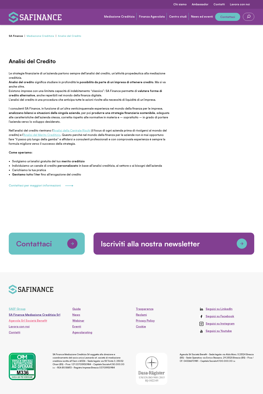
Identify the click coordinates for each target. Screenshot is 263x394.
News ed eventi (202, 16)
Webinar (78, 320)
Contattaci (227, 17)
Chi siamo (180, 4)
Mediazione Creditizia (119, 16)
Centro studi (178, 16)
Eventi (76, 326)
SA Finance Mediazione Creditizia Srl (34, 315)
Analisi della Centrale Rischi (71, 130)
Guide (76, 309)
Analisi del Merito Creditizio (41, 135)
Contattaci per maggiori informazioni (41, 186)
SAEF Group (17, 309)
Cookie (141, 326)
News (76, 315)
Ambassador (200, 4)
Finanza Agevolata (152, 16)
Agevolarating (82, 332)
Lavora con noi (240, 4)
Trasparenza (144, 309)
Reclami (141, 315)
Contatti (219, 4)
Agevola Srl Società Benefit (28, 320)
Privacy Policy (145, 320)
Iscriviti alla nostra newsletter (174, 243)
